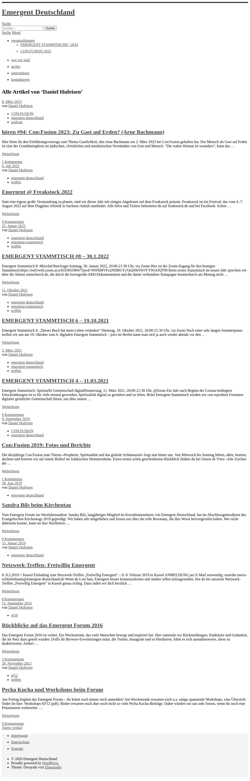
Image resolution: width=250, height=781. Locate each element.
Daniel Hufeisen (20, 106)
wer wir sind (20, 60)
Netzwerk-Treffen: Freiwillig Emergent (48, 565)
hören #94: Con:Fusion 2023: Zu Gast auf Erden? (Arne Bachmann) (83, 132)
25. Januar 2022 (14, 226)
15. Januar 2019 (14, 543)
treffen (16, 182)
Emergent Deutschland (38, 12)
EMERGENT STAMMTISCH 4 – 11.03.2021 (55, 381)
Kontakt (17, 749)
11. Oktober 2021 (15, 290)
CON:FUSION (22, 114)
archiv (15, 67)
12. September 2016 (17, 603)
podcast (17, 122)
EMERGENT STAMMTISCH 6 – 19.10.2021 (55, 320)
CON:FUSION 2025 (35, 51)
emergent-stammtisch (27, 242)
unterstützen (20, 73)
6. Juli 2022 (10, 166)
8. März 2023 (12, 102)
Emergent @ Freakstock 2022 (37, 192)
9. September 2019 (16, 419)
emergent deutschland (27, 118)
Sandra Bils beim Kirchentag (36, 505)
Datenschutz (20, 742)
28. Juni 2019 (12, 483)
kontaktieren (20, 80)
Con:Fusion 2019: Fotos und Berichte (46, 445)
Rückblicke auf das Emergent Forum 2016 (52, 625)
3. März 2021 (12, 350)
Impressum (19, 736)
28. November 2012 (17, 663)
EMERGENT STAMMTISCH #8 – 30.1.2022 (55, 256)
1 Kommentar (12, 162)
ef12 (14, 675)
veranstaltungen (23, 40)
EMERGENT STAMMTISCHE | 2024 (49, 45)
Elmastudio (53, 767)
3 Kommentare (13, 659)
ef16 (14, 615)
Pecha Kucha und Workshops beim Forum (52, 689)
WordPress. (50, 763)
